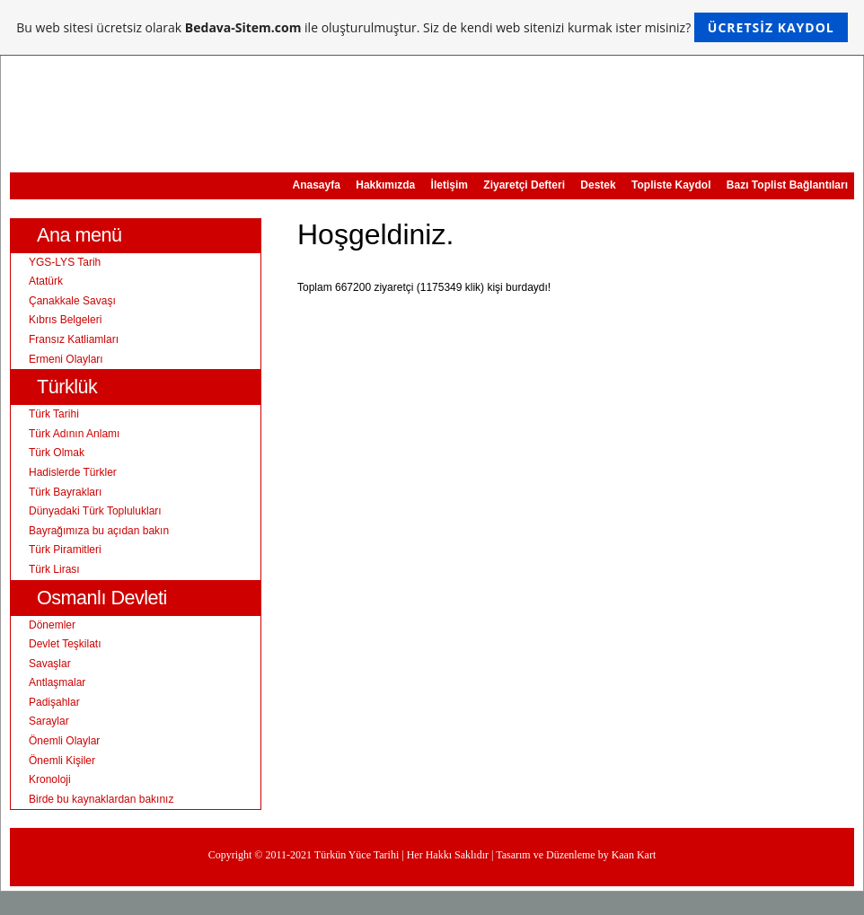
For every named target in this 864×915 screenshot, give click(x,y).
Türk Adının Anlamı (74, 433)
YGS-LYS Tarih (65, 262)
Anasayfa (316, 185)
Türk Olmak (56, 452)
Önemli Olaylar (64, 741)
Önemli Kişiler (62, 760)
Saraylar (49, 721)
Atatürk (46, 281)
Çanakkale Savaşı (72, 301)
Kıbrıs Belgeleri (65, 319)
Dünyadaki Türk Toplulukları (95, 511)
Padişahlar (54, 702)
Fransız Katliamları (74, 339)
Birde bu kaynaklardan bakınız (101, 799)
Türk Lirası (54, 569)
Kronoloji (50, 779)
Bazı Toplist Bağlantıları (787, 185)
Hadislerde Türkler (73, 472)
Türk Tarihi (54, 414)
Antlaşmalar (57, 682)
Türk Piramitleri (65, 549)
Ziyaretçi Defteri (524, 185)
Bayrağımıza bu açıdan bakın (99, 530)
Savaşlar (50, 663)
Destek (597, 185)
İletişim (449, 185)
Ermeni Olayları (66, 359)
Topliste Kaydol (670, 185)
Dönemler (52, 625)
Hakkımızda (385, 185)
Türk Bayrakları (65, 492)
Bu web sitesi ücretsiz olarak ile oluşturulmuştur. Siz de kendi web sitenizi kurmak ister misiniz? (431, 27)
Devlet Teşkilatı (65, 644)
